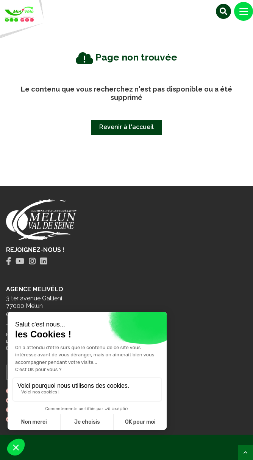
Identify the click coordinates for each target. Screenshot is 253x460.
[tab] (8, 261)
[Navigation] (243, 11)
